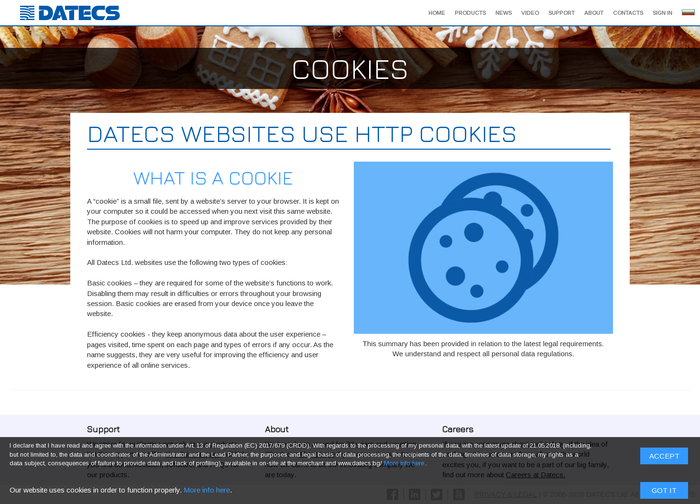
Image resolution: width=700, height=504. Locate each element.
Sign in (662, 13)
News (503, 13)
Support (561, 13)
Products (470, 13)
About (593, 13)
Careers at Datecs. (535, 475)
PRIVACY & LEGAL (506, 494)
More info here (207, 331)
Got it (664, 331)
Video (530, 13)
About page (317, 454)
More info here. (405, 304)
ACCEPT (664, 297)
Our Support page (193, 454)
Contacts (628, 13)
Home (436, 13)
